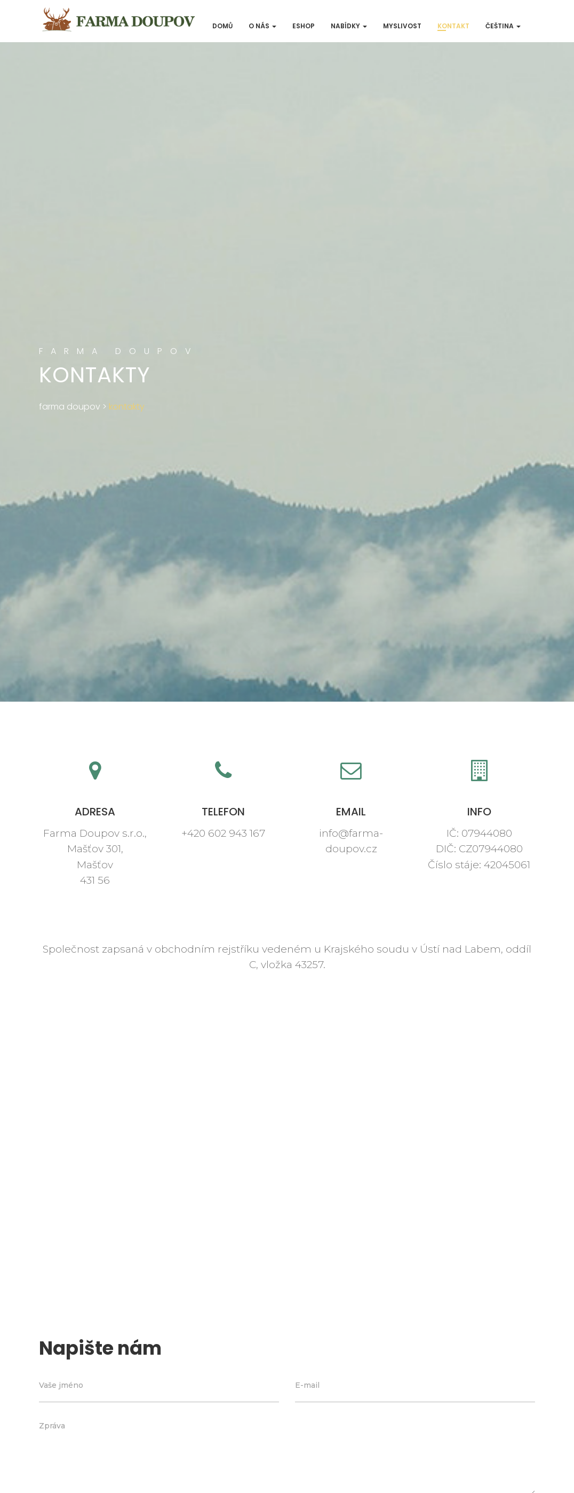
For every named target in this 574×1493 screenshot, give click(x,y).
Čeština (503, 25)
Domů (222, 25)
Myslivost (402, 25)
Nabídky (349, 25)
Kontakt (453, 25)
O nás (262, 25)
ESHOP (303, 25)
